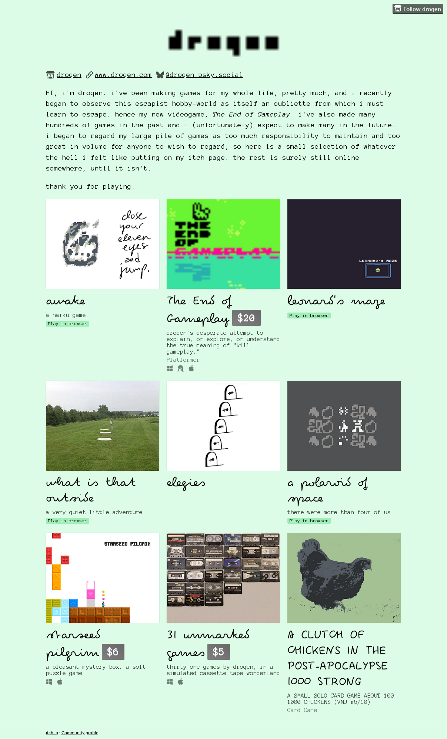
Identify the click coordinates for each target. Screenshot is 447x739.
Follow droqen (417, 8)
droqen (69, 74)
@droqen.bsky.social (204, 74)
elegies (186, 483)
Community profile (79, 732)
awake (66, 302)
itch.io (52, 732)
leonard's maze (336, 302)
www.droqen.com (123, 74)
